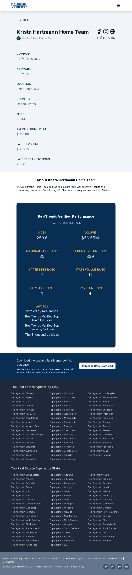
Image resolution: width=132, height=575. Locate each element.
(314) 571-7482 (106, 37)
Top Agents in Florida (21, 487)
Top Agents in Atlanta (60, 401)
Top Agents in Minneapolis (63, 418)
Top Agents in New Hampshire (103, 512)
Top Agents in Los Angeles (101, 393)
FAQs (27, 558)
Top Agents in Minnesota (100, 503)
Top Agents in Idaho (21, 491)
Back (24, 19)
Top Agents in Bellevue (100, 442)
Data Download (115, 558)
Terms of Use (61, 566)
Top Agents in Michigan (61, 503)
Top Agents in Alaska (98, 475)
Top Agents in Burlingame (24, 451)
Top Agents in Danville (61, 455)
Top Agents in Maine (60, 499)
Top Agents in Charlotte (100, 409)
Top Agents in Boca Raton (63, 438)
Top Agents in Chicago (22, 393)
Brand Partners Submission (45, 558)
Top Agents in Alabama (61, 475)
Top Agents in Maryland (100, 499)
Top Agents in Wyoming (100, 540)
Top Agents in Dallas (21, 401)
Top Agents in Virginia (61, 536)
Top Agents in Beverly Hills (101, 405)
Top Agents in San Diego (62, 409)
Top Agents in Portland (22, 442)
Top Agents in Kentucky (100, 495)
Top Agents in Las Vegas (23, 430)
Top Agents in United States (25, 475)
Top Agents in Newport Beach (26, 426)
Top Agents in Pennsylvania (102, 524)
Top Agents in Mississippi (24, 507)
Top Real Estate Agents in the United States (83, 558)
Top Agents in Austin (98, 401)
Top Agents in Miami (21, 422)
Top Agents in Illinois (60, 491)
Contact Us (8, 562)
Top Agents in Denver (22, 405)
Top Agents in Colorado (23, 483)
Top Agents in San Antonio (63, 422)
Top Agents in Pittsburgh (100, 414)
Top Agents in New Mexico (63, 516)
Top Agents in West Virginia (25, 540)
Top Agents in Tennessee (24, 532)
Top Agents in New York (23, 409)
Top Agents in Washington (63, 414)
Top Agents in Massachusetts (26, 503)
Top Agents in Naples (22, 397)
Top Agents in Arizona (22, 479)
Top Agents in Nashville (23, 414)
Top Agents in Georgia (61, 487)
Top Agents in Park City (61, 434)
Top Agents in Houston (61, 393)
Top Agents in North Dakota (63, 520)
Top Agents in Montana (99, 507)
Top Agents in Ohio (97, 520)
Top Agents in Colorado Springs (27, 434)
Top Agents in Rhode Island (25, 528)
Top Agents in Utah (97, 532)
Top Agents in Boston (99, 422)
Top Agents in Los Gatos (100, 418)
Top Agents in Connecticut (63, 483)
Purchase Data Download (97, 365)
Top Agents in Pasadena (100, 446)
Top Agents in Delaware (100, 483)
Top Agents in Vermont (22, 536)
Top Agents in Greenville (62, 446)
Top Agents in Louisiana (23, 499)
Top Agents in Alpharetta (23, 459)
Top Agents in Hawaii (98, 487)
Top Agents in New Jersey (24, 516)
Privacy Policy (77, 566)
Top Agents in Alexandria (62, 459)
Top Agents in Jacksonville (63, 451)
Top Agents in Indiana (99, 491)
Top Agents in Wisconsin (62, 540)
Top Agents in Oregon (61, 524)
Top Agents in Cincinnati (23, 446)
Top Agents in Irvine (98, 451)
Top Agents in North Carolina (25, 520)
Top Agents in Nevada (61, 512)
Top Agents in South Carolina (64, 528)
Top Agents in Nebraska (23, 512)
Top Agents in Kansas (61, 495)
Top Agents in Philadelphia (24, 418)
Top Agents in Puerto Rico (24, 544)
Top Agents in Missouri (61, 507)
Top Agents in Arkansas (61, 479)
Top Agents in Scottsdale (62, 397)
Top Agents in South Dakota (102, 528)
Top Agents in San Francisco (102, 397)
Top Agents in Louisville (100, 434)
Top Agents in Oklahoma (23, 524)
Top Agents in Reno (21, 455)
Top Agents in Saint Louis (62, 430)
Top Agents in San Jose (62, 442)
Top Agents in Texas (60, 532)
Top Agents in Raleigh (61, 426)
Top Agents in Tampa (99, 426)
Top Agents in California (100, 479)
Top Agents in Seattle (60, 405)
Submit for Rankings (13, 558)
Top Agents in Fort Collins (101, 438)
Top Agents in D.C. (59, 544)
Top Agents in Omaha (22, 438)
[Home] (19, 5)
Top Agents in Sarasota (100, 430)
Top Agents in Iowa (20, 495)
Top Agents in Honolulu (100, 455)
